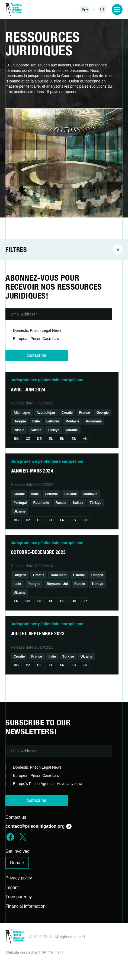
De (39, 439)
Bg (16, 439)
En (62, 439)
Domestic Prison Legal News (33, 330)
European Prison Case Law (32, 338)
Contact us (15, 817)
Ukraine (72, 430)
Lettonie (52, 421)
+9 (85, 665)
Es (74, 439)
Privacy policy (18, 878)
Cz (28, 439)
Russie (19, 430)
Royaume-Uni (57, 584)
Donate (17, 862)
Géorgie (102, 413)
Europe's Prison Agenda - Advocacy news (44, 783)
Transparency (18, 896)
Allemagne (22, 413)
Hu (74, 601)
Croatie (67, 413)
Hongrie (20, 421)
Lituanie (70, 494)
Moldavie (72, 421)
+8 (85, 439)
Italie (36, 421)
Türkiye (53, 430)
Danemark (58, 575)
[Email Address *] (58, 314)
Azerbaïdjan (46, 413)
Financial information (25, 906)
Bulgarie (20, 575)
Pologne (33, 584)
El (51, 439)
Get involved (17, 851)
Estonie (79, 575)
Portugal (20, 503)
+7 (85, 601)
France (84, 413)
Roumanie (94, 421)
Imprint (12, 887)
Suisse (36, 430)
